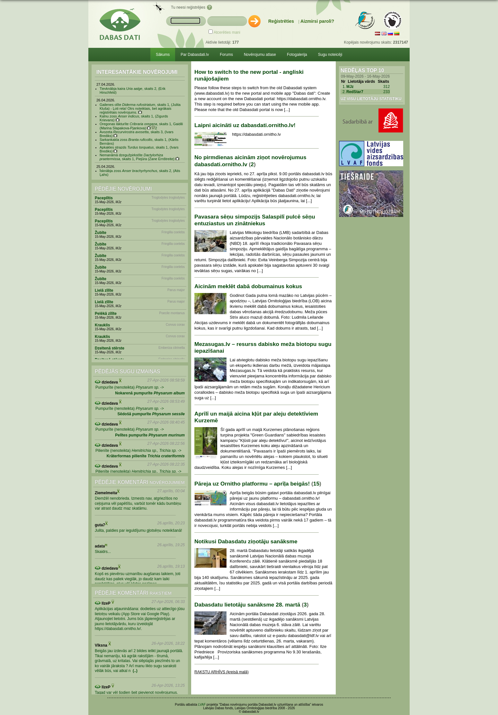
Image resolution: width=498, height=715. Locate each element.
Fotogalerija (297, 54)
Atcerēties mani (227, 32)
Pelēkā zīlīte (106, 313)
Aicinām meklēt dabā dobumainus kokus (248, 286)
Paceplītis (104, 198)
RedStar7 (354, 92)
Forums (226, 54)
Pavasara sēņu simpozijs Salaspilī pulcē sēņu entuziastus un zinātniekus (254, 220)
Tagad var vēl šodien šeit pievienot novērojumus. (136, 692)
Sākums (163, 54)
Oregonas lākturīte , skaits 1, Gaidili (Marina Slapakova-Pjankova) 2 (141, 126)
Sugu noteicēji (330, 54)
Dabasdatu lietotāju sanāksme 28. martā (247, 604)
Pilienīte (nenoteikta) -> (138, 450)
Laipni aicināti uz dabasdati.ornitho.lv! (245, 125)
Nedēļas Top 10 (362, 70)
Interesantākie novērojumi (136, 72)
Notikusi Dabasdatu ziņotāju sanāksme (246, 541)
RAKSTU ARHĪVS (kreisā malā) (221, 672)
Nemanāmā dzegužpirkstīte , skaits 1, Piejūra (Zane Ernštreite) (139, 157)
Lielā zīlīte (104, 290)
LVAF (202, 704)
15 (316, 483)
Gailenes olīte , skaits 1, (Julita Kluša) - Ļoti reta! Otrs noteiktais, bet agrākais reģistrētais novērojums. (140, 108)
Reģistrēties (281, 21)
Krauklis (102, 325)
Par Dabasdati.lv (195, 54)
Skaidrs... (103, 551)
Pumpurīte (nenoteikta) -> (129, 387)
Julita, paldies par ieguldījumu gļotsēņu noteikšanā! (138, 530)
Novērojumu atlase (260, 54)
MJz (350, 86)
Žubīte (100, 232)
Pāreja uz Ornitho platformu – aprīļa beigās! (252, 483)
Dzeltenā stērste (109, 348)
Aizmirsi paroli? (317, 21)
